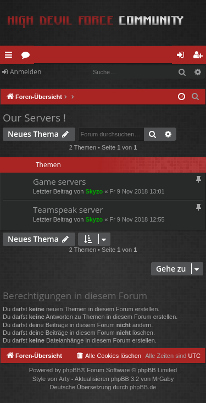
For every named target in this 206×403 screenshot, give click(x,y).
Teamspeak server (68, 209)
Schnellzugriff (10, 56)
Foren (27, 56)
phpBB (72, 370)
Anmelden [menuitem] (183, 56)
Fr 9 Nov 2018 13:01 (136, 191)
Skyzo (94, 191)
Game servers (59, 181)
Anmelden (25, 71)
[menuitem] (196, 97)
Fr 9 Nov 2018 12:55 (136, 219)
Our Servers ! (34, 118)
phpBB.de (143, 387)
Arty (64, 379)
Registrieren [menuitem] (200, 56)
